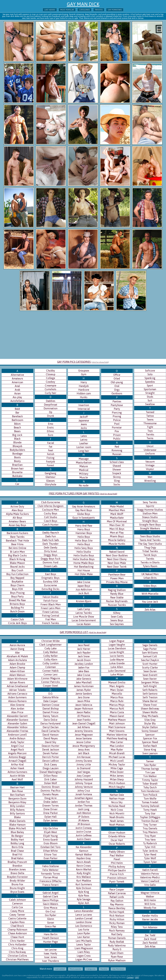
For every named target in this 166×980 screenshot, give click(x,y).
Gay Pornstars (115, 10)
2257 (137, 977)
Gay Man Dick (83, 4)
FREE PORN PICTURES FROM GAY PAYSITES (83, 493)
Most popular (67, 10)
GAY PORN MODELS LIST (83, 632)
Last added (49, 10)
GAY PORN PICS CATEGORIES (83, 361)
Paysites (99, 10)
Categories (84, 10)
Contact (130, 977)
